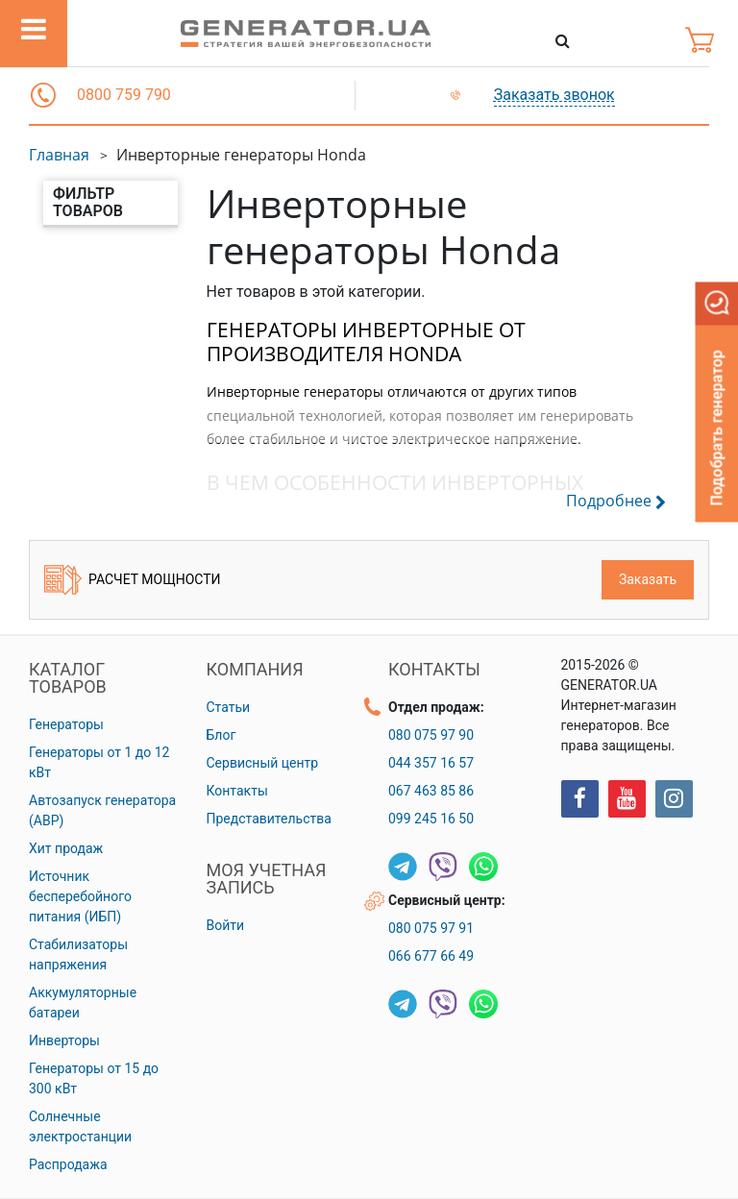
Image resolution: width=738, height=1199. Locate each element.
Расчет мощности (132, 580)
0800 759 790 (124, 95)
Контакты (237, 790)
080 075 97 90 (431, 735)
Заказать (647, 579)
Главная (59, 154)
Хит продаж (66, 848)
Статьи (229, 707)
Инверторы (64, 1040)
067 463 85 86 (431, 790)
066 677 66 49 (431, 956)
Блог (221, 735)
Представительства (269, 818)
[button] (43, 95)
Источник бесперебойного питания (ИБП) (80, 896)
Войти (226, 925)
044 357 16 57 (431, 763)
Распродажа (68, 1164)
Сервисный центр (263, 763)
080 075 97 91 (431, 928)
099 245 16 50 (431, 818)
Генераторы (66, 724)
